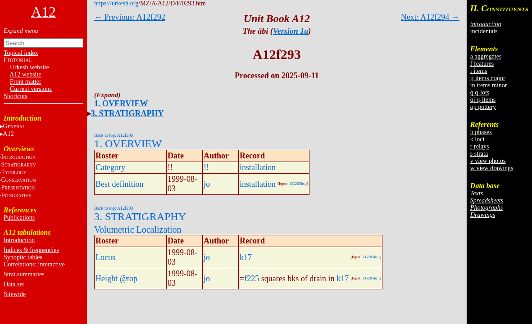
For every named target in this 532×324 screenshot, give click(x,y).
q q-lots (479, 92)
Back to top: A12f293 (113, 135)
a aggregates (486, 56)
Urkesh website (29, 67)
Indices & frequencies (31, 250)
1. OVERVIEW (121, 103)
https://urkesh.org (116, 3)
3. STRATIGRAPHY (127, 113)
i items (478, 71)
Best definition (119, 184)
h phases (481, 132)
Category (110, 167)
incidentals (484, 31)
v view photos (488, 161)
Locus (105, 257)
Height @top (116, 278)
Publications (19, 217)
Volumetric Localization (137, 229)
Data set (14, 284)
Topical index (21, 53)
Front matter (25, 81)
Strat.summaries (24, 274)
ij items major (487, 78)
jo (207, 184)
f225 (251, 278)
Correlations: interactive (34, 264)
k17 (246, 257)
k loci (477, 139)
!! (206, 167)
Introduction (19, 240)
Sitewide (15, 294)
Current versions (31, 89)
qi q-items (483, 99)
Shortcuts (15, 96)
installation (258, 167)
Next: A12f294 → (430, 17)
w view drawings (492, 168)
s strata (479, 153)
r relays (479, 146)
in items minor (488, 85)
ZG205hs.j (298, 183)
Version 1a (291, 31)
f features (482, 63)
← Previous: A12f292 (129, 17)
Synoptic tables (23, 257)
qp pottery (483, 107)
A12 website (25, 74)
